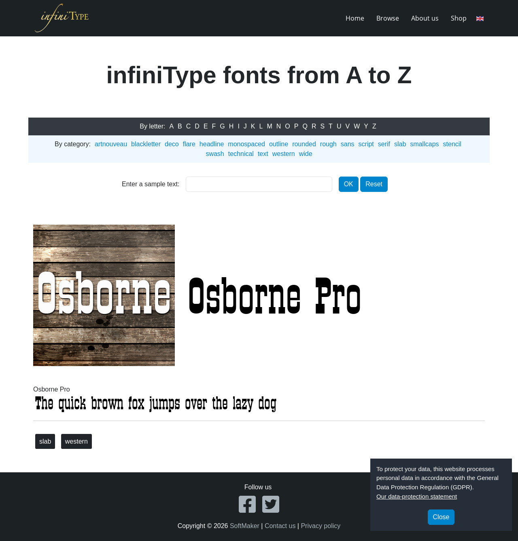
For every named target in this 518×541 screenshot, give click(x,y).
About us (425, 18)
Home (355, 18)
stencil (452, 144)
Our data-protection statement (416, 496)
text (263, 153)
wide (305, 153)
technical (241, 153)
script (366, 144)
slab (400, 144)
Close (441, 517)
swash (215, 153)
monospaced (246, 144)
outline (278, 144)
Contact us (280, 525)
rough (328, 144)
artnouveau (111, 144)
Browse (387, 18)
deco (172, 144)
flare (189, 144)
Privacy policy (320, 525)
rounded (304, 144)
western (283, 153)
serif (384, 144)
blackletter (146, 144)
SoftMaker (244, 525)
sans (348, 144)
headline (212, 144)
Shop (459, 18)
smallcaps (424, 144)
